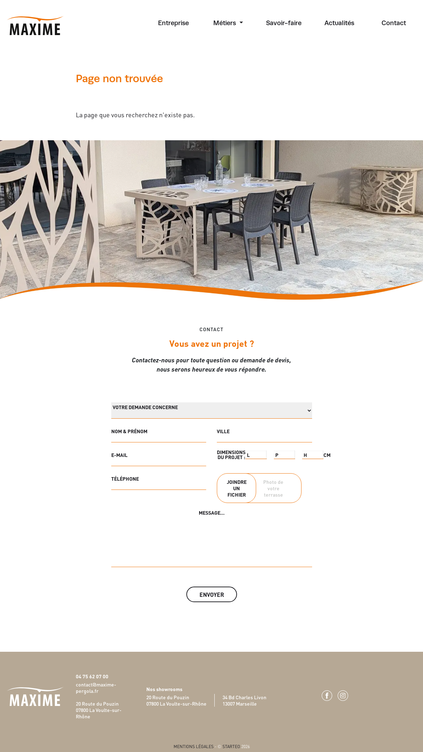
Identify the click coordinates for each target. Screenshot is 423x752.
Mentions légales (194, 746)
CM (327, 454)
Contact (394, 23)
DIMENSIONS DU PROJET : (231, 454)
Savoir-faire (283, 23)
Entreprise (173, 23)
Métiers (225, 23)
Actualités (339, 23)
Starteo (231, 746)
